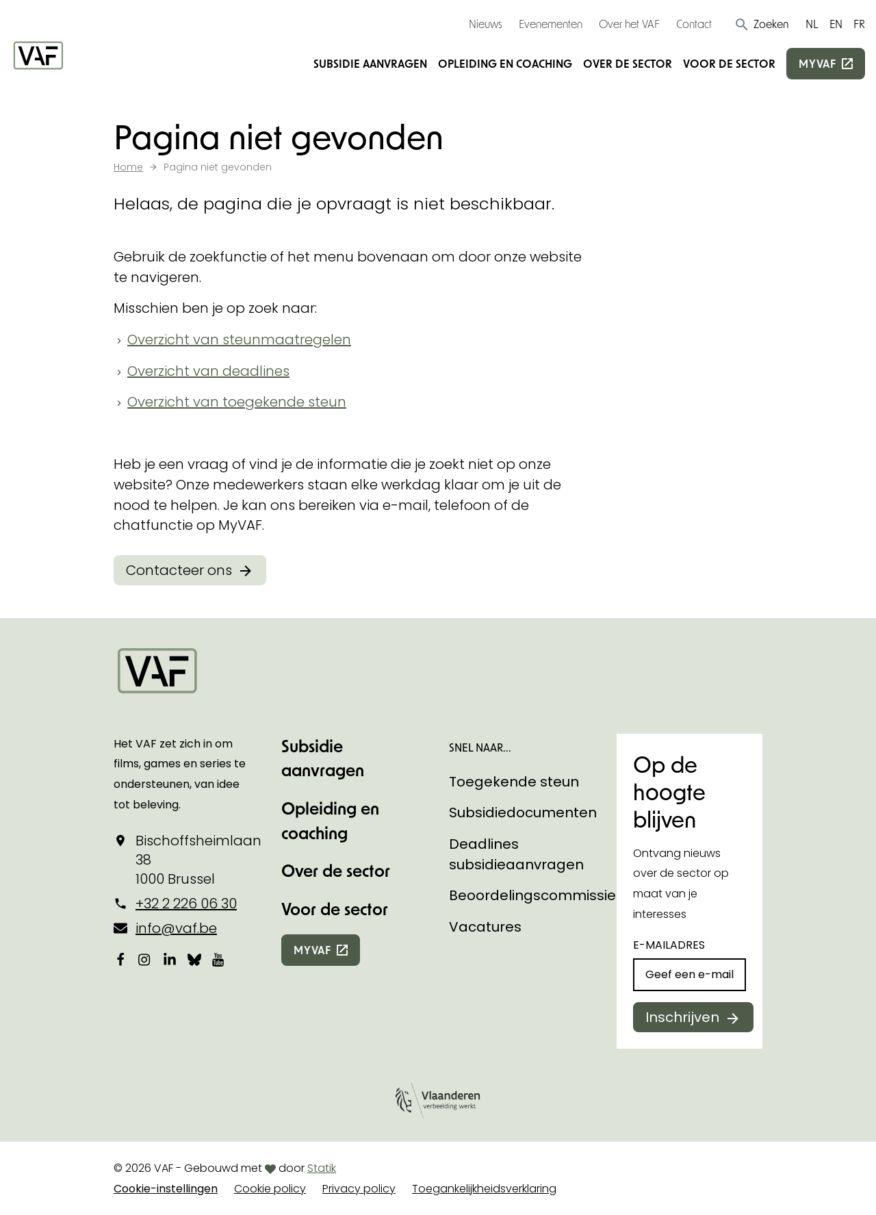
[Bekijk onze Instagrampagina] (145, 959)
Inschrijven (682, 1017)
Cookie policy (270, 1189)
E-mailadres (669, 945)
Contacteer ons (179, 570)
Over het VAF (629, 23)
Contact (694, 23)
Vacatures (485, 926)
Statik (321, 1168)
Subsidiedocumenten (523, 812)
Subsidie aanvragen (370, 63)
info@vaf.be (176, 928)
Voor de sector (729, 63)
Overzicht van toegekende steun (236, 401)
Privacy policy (359, 1189)
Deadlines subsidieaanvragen (516, 854)
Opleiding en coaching (505, 63)
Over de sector (627, 63)
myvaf (817, 63)
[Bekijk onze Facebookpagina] (120, 959)
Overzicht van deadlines (208, 371)
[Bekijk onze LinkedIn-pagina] (170, 959)
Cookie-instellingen (166, 1189)
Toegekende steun (514, 781)
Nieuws (485, 23)
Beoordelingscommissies (536, 895)
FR (859, 23)
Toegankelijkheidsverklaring (484, 1189)
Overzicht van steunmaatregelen (239, 339)
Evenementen (550, 23)
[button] (761, 24)
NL (812, 23)
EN (835, 23)
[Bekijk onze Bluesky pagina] (194, 959)
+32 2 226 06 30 (186, 903)
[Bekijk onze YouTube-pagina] (219, 959)
